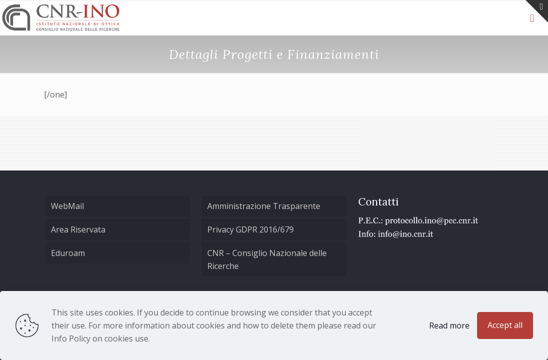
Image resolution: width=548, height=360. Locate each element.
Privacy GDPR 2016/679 (250, 229)
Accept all (505, 325)
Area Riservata (78, 229)
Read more (449, 325)
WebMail (67, 206)
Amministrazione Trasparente (263, 206)
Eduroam (68, 253)
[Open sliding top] (537, 11)
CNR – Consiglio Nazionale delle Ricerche (267, 260)
